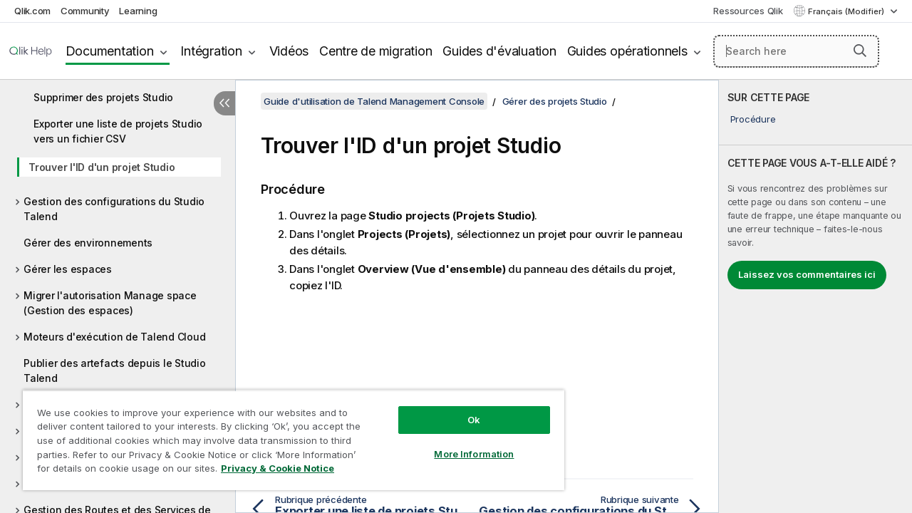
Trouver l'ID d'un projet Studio (101, 167)
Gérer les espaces (68, 269)
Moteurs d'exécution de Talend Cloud (114, 337)
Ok (463, 409)
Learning (138, 10)
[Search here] (796, 51)
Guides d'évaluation (499, 50)
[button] (860, 50)
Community (85, 10)
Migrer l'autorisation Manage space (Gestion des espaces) (110, 302)
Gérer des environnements (88, 243)
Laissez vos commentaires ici (807, 274)
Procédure (753, 119)
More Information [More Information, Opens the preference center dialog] (463, 443)
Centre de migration (375, 50)
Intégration (211, 50)
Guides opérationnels (627, 50)
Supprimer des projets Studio (103, 97)
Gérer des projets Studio (554, 101)
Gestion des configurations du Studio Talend (114, 208)
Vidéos (289, 50)
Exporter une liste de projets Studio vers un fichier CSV (117, 131)
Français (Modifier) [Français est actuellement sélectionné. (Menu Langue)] (847, 11)
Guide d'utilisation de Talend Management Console (374, 101)
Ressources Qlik (747, 10)
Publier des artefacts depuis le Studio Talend (115, 370)
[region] (287, 434)
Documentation (110, 50)
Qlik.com (32, 10)
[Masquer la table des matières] (224, 103)
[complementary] (815, 296)
